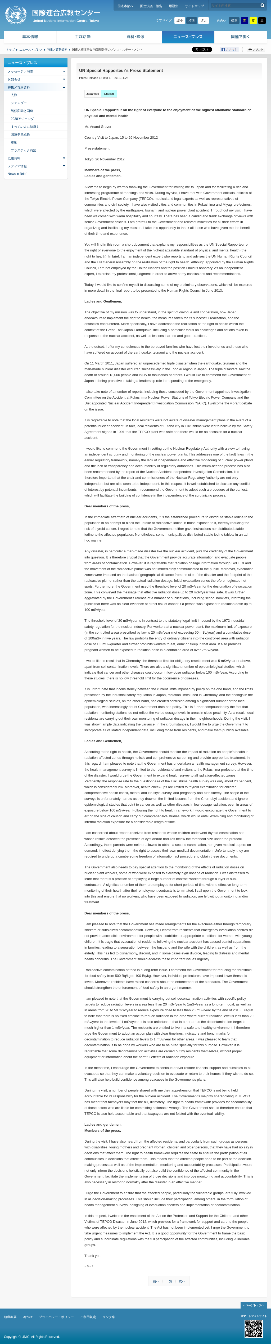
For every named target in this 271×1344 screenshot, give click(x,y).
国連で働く (241, 37)
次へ (182, 1281)
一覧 (169, 1281)
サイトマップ (194, 6)
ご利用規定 (88, 1317)
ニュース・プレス (188, 37)
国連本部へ (125, 6)
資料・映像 (135, 37)
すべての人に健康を (25, 127)
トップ (10, 49)
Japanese (92, 93)
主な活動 (83, 37)
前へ (156, 1281)
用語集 (173, 6)
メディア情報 (17, 166)
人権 (14, 95)
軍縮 (14, 142)
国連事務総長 (20, 134)
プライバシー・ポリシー (56, 1317)
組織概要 (10, 1317)
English (109, 93)
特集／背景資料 (57, 49)
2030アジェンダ (22, 119)
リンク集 (108, 1317)
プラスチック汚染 (23, 150)
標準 (191, 20)
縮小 (180, 20)
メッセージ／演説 (20, 71)
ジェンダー (19, 103)
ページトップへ (254, 1305)
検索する (262, 5)
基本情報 (30, 37)
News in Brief (17, 174)
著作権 (28, 1317)
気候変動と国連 (22, 111)
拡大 (203, 20)
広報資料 (14, 158)
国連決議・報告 (151, 6)
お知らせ (14, 79)
